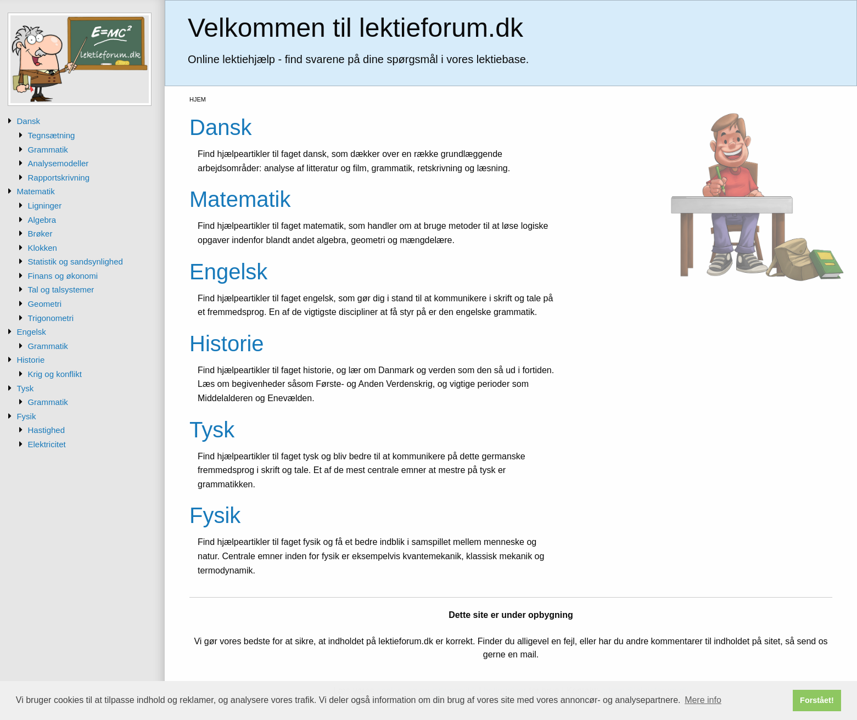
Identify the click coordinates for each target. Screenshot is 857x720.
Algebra (41, 219)
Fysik (26, 416)
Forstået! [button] (817, 700)
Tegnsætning (51, 135)
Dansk (28, 121)
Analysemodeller (57, 163)
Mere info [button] (703, 700)
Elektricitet (46, 444)
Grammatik (47, 149)
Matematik (35, 191)
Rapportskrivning (58, 177)
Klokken (42, 247)
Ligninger (44, 205)
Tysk (24, 388)
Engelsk (31, 331)
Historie (30, 359)
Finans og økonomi (62, 275)
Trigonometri (50, 318)
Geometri (44, 303)
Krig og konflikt (54, 374)
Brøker (39, 233)
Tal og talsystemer (60, 289)
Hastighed (46, 430)
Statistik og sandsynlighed (74, 261)
